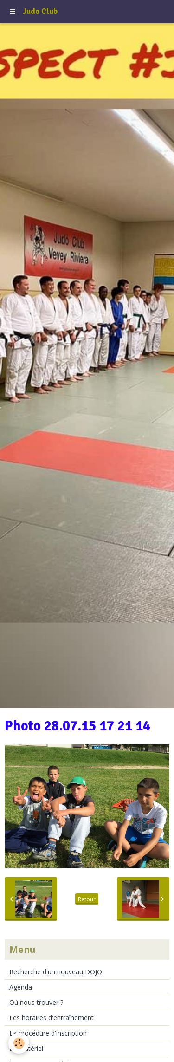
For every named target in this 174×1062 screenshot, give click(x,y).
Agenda (20, 987)
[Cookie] (18, 1043)
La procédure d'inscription (48, 1033)
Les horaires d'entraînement (51, 1017)
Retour (87, 899)
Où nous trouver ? (36, 1002)
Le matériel (26, 1048)
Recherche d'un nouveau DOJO (55, 971)
